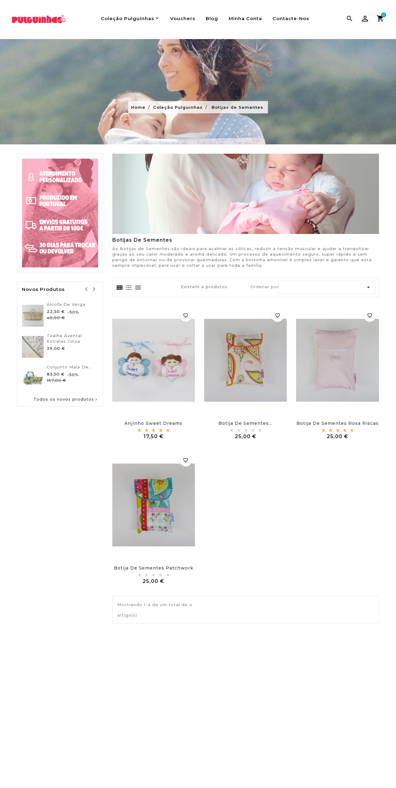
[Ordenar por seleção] (327, 287)
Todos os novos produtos (65, 399)
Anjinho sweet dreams (153, 423)
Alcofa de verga (66, 304)
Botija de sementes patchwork (153, 568)
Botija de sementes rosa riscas (337, 423)
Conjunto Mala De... (69, 366)
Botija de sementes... (245, 423)
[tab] (119, 287)
